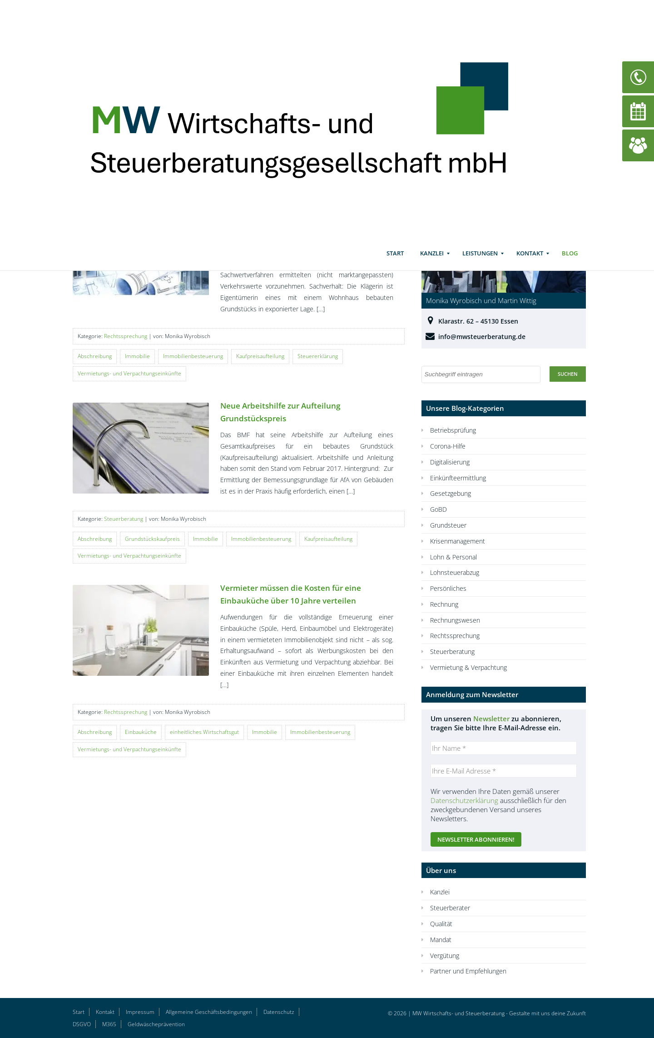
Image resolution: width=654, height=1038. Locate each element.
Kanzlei (432, 261)
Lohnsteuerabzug (454, 572)
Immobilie (137, 356)
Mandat (440, 939)
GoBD (438, 509)
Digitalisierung (450, 462)
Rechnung (444, 604)
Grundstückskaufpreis (152, 539)
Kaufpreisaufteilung (260, 356)
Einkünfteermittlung (458, 478)
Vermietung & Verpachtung (468, 667)
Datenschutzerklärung (464, 800)
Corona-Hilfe (448, 446)
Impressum (140, 1012)
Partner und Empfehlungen (468, 971)
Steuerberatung (123, 519)
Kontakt (529, 261)
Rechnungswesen (455, 620)
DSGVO (82, 1024)
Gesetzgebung (450, 493)
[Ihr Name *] (504, 748)
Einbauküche (141, 732)
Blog (570, 261)
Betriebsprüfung (453, 430)
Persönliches (448, 588)
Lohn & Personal (453, 557)
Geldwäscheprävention (156, 1024)
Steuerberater (450, 907)
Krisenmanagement (457, 541)
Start (395, 261)
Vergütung (444, 955)
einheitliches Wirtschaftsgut (204, 732)
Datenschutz (278, 1012)
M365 (109, 1024)
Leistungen (480, 261)
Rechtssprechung (125, 336)
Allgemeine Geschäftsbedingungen (209, 1012)
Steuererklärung (317, 356)
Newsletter (491, 718)
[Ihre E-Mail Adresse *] (504, 771)
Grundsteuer (448, 525)
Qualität (441, 923)
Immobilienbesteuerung (193, 356)
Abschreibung (95, 356)
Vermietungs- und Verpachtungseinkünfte (129, 373)
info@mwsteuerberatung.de (481, 336)
